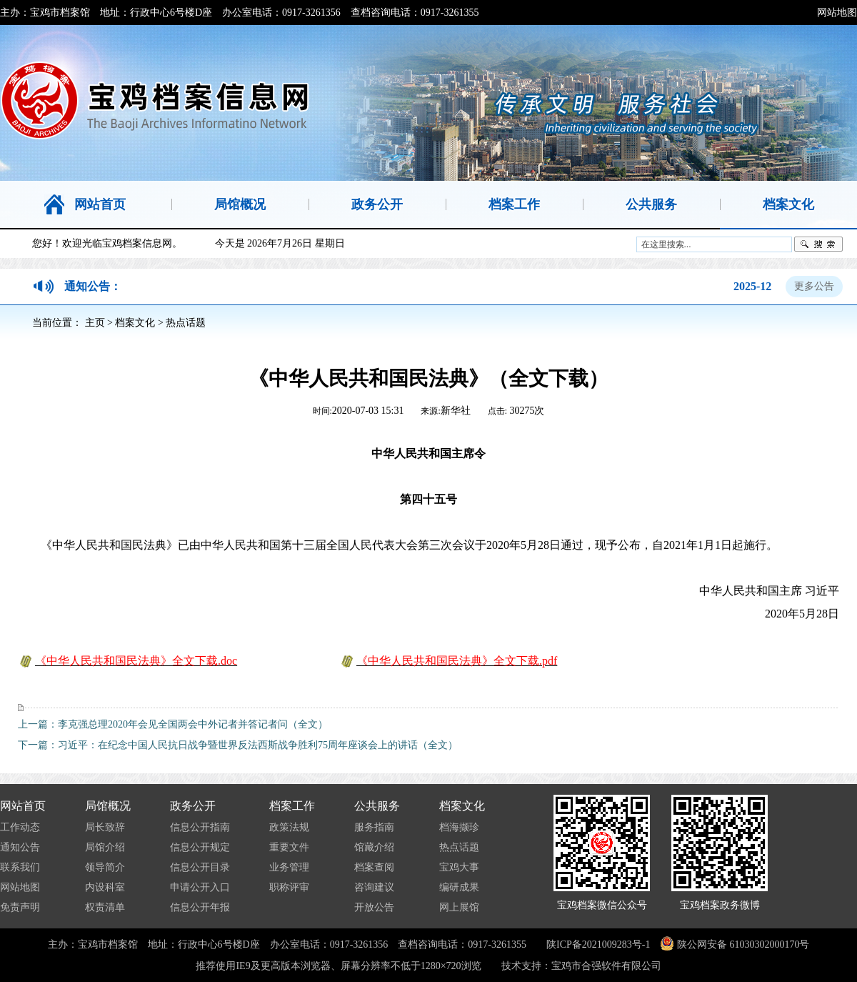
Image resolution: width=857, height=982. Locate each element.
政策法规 (289, 827)
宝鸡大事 (459, 867)
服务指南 (374, 827)
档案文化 (135, 322)
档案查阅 (374, 867)
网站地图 (837, 12)
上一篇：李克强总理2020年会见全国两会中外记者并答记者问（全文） (173, 724)
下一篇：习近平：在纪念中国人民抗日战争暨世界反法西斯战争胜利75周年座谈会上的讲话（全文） (238, 745)
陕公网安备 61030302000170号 (741, 944)
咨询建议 (374, 887)
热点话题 (186, 322)
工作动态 (20, 827)
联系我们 (20, 867)
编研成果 (459, 887)
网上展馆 (459, 907)
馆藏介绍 (374, 847)
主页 (95, 322)
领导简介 (105, 867)
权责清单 (105, 907)
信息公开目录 (200, 867)
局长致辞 (105, 827)
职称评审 (289, 887)
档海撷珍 (459, 827)
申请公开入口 (200, 887)
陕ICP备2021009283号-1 (598, 944)
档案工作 (292, 806)
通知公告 (20, 847)
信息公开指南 (200, 827)
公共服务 (377, 806)
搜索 (818, 244)
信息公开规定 (200, 847)
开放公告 (374, 907)
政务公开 (193, 806)
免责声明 (20, 907)
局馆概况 (108, 806)
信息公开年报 (200, 907)
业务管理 (289, 867)
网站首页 (23, 806)
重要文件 (289, 847)
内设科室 (105, 887)
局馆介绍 (105, 847)
